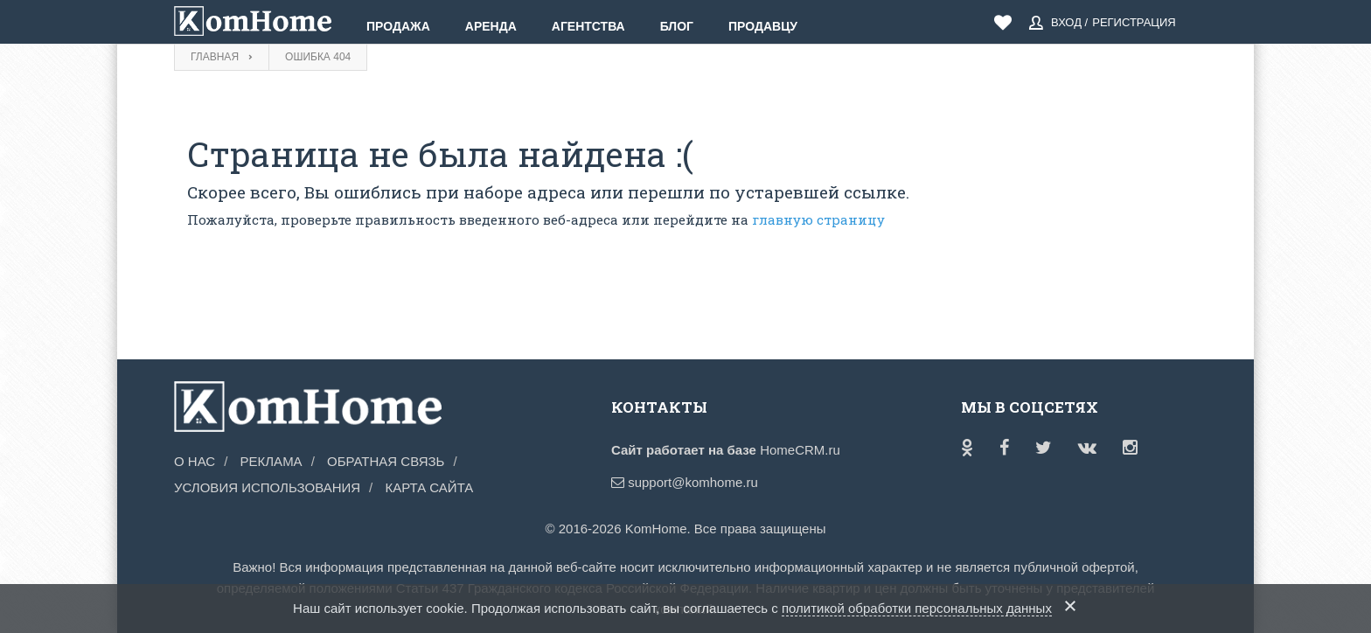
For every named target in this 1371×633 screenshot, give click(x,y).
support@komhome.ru (684, 482)
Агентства (588, 26)
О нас (194, 461)
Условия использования (267, 487)
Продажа (398, 26)
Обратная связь (385, 461)
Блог (676, 26)
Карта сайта (429, 487)
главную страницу (818, 219)
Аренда (491, 26)
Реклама (271, 461)
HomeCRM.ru (800, 449)
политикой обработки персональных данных (917, 608)
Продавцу (762, 26)
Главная (215, 57)
